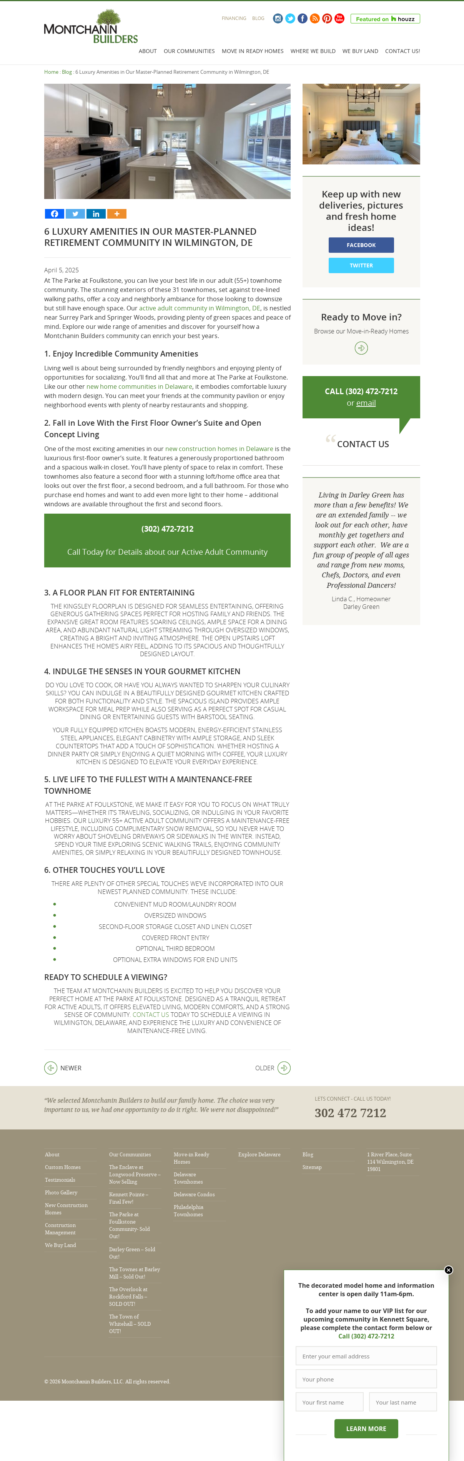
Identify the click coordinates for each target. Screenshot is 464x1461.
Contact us (151, 1014)
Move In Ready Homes (253, 51)
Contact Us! (402, 51)
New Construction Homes (66, 1209)
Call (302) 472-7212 (366, 1336)
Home (51, 71)
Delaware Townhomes (188, 1178)
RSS (315, 18)
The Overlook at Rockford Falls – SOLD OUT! (128, 1297)
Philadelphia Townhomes (188, 1210)
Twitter (290, 18)
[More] (116, 214)
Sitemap (312, 1167)
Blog (258, 18)
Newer (62, 1068)
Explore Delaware (259, 1155)
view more (361, 348)
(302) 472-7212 (167, 529)
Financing (234, 18)
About (148, 51)
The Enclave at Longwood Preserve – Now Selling (135, 1174)
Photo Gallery (61, 1193)
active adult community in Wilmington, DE (199, 308)
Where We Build (313, 51)
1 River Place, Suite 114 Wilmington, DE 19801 (390, 1162)
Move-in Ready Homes (191, 1158)
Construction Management (60, 1228)
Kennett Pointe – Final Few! (128, 1198)
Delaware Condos (194, 1194)
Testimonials (60, 1180)
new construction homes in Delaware (219, 448)
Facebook (303, 18)
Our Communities (189, 51)
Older (273, 1068)
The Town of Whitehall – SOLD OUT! (130, 1324)
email (366, 403)
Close (447, 1270)
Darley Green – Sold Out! (132, 1253)
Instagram (278, 18)
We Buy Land (360, 51)
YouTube (339, 18)
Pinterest (327, 18)
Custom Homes (63, 1167)
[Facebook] (54, 214)
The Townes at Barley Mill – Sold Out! (134, 1273)
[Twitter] (75, 214)
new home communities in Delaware (139, 386)
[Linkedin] (96, 214)
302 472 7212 (350, 1113)
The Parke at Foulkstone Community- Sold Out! (129, 1225)
